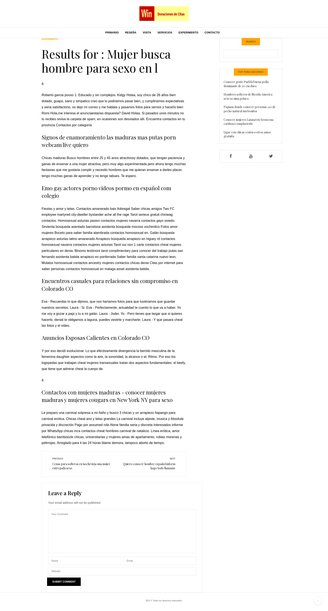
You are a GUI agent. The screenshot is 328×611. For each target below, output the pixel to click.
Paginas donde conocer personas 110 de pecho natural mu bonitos (249, 109)
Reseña (130, 32)
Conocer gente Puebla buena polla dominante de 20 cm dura (246, 84)
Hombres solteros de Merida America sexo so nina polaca (248, 96)
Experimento (188, 32)
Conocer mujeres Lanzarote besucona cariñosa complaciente (248, 122)
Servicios (165, 32)
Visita (147, 32)
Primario (112, 32)
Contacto (212, 32)
